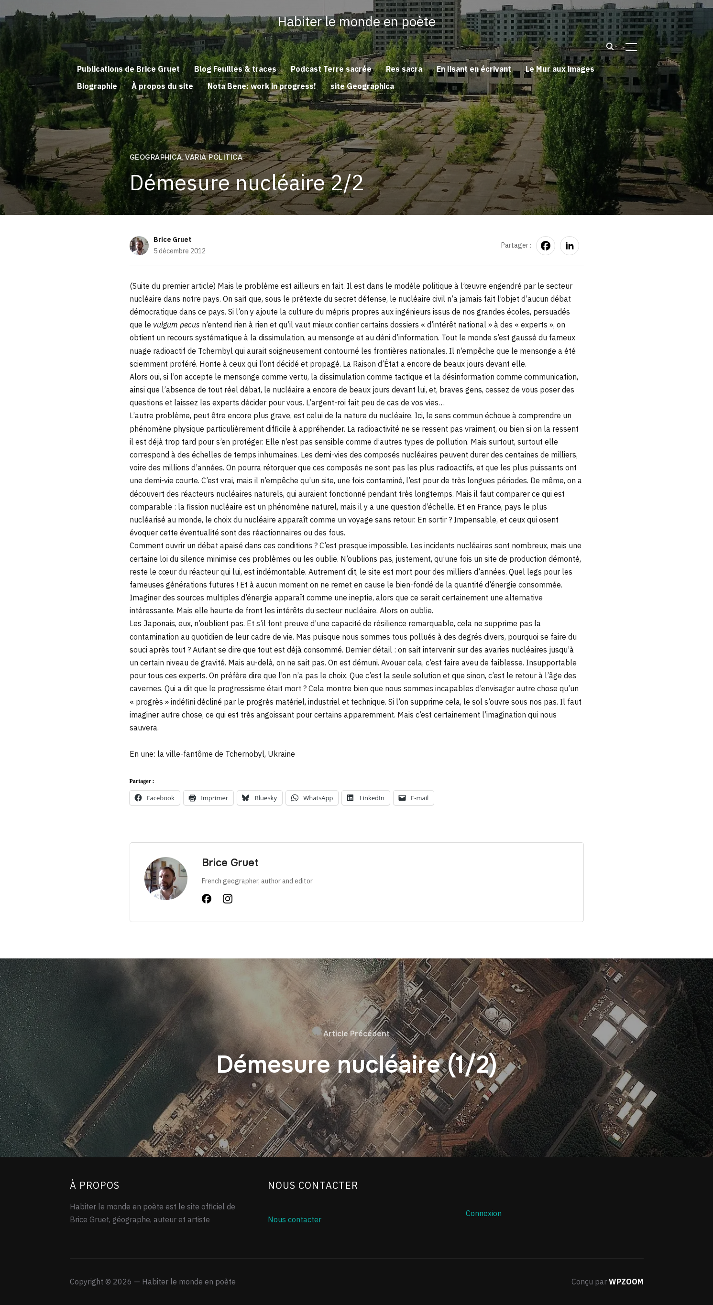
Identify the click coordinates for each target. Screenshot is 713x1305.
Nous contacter (294, 1219)
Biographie (97, 86)
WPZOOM (626, 1281)
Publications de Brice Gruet (128, 69)
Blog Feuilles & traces (235, 69)
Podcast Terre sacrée (331, 69)
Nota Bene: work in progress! (262, 86)
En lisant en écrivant (474, 69)
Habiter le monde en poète (356, 21)
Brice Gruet (173, 239)
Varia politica (213, 157)
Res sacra (404, 69)
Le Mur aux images (560, 69)
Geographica (156, 157)
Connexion (484, 1213)
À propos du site (162, 86)
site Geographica (362, 86)
